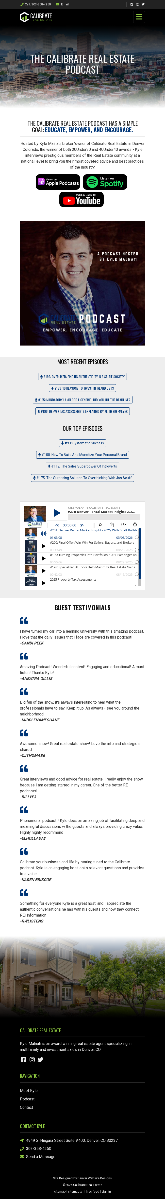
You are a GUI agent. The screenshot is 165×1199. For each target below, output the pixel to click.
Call (35, 4)
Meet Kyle (29, 1090)
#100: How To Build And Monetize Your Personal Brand (82, 455)
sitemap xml (76, 1191)
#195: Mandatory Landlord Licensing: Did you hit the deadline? (82, 399)
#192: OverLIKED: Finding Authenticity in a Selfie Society (82, 376)
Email (62, 4)
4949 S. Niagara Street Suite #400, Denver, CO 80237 (69, 1141)
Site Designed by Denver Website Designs (82, 1178)
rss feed (93, 1191)
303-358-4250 (35, 1149)
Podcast (27, 1099)
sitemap (60, 1191)
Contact (26, 1107)
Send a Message (37, 1157)
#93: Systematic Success (82, 443)
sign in (106, 1191)
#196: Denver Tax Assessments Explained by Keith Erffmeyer (83, 411)
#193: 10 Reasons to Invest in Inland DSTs (82, 388)
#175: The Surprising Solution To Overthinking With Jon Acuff (82, 478)
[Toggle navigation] (139, 17)
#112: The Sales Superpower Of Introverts (82, 466)
